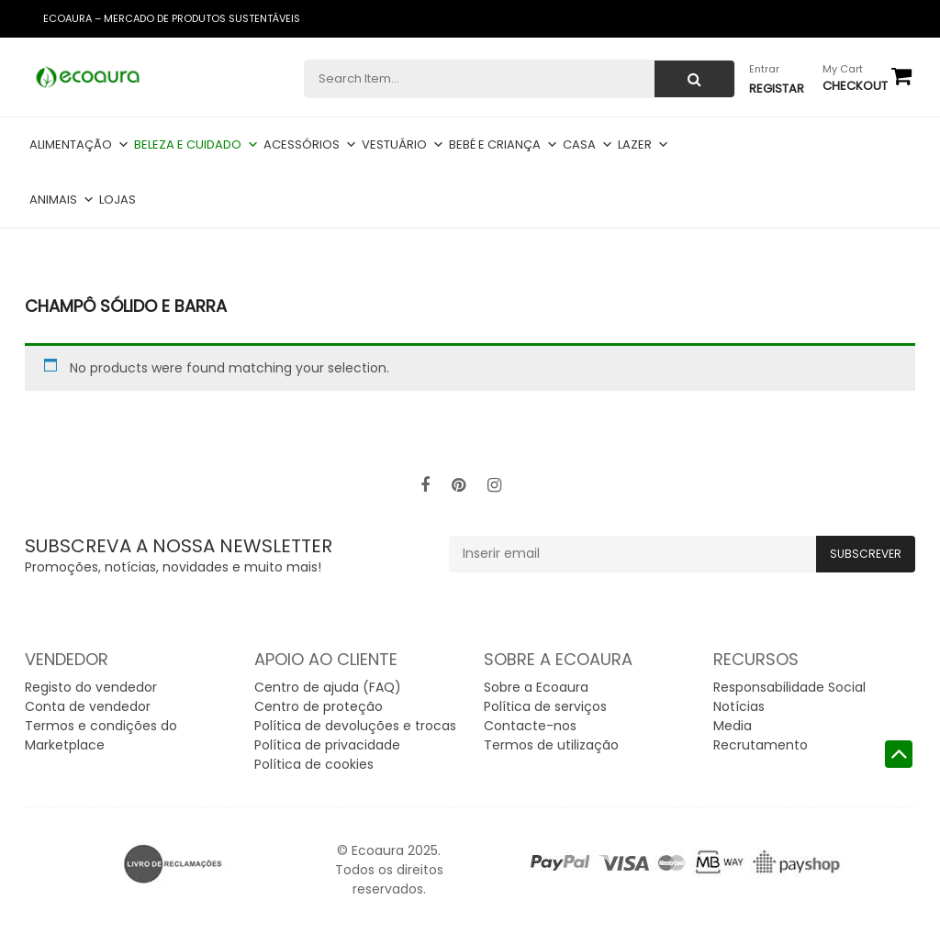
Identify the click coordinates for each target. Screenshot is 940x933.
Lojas (117, 199)
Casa (588, 144)
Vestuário (403, 144)
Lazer (643, 144)
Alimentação (79, 144)
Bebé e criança (503, 144)
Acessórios (310, 144)
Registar (776, 88)
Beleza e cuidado (196, 144)
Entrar (764, 68)
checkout (855, 85)
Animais (62, 199)
